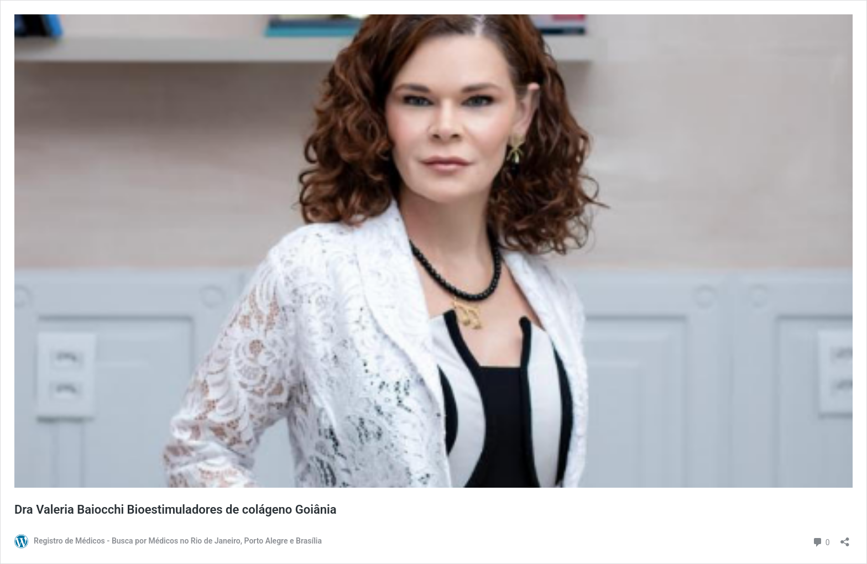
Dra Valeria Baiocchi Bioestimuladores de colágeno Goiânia (175, 509)
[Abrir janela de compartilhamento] (845, 538)
